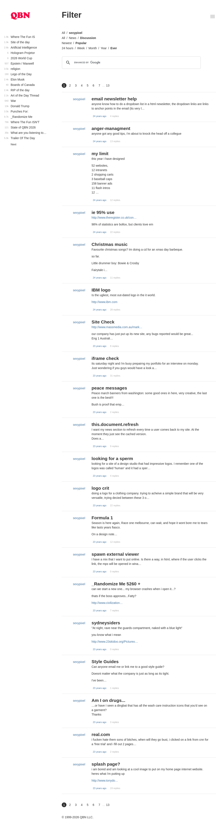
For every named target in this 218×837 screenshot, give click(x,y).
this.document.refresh (115, 424)
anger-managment (111, 128)
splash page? (106, 764)
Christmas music (110, 244)
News (72, 38)
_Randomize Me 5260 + (116, 583)
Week (81, 48)
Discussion (88, 38)
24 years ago (99, 116)
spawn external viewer (115, 554)
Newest (67, 43)
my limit (100, 153)
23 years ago (99, 346)
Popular (81, 43)
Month (93, 48)
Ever (113, 48)
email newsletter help (114, 98)
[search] (130, 62)
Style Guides (105, 661)
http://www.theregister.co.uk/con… (114, 217)
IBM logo (101, 289)
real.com (101, 734)
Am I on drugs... (108, 700)
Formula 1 (102, 517)
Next (13, 144)
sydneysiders (106, 622)
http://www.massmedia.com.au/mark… (117, 327)
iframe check (105, 358)
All (63, 33)
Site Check (103, 321)
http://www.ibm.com (104, 302)
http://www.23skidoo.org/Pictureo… (115, 641)
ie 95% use (103, 212)
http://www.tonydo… (105, 780)
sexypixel (75, 33)
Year (104, 48)
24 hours (67, 48)
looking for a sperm (112, 458)
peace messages (109, 387)
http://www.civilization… (107, 603)
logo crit (100, 488)
